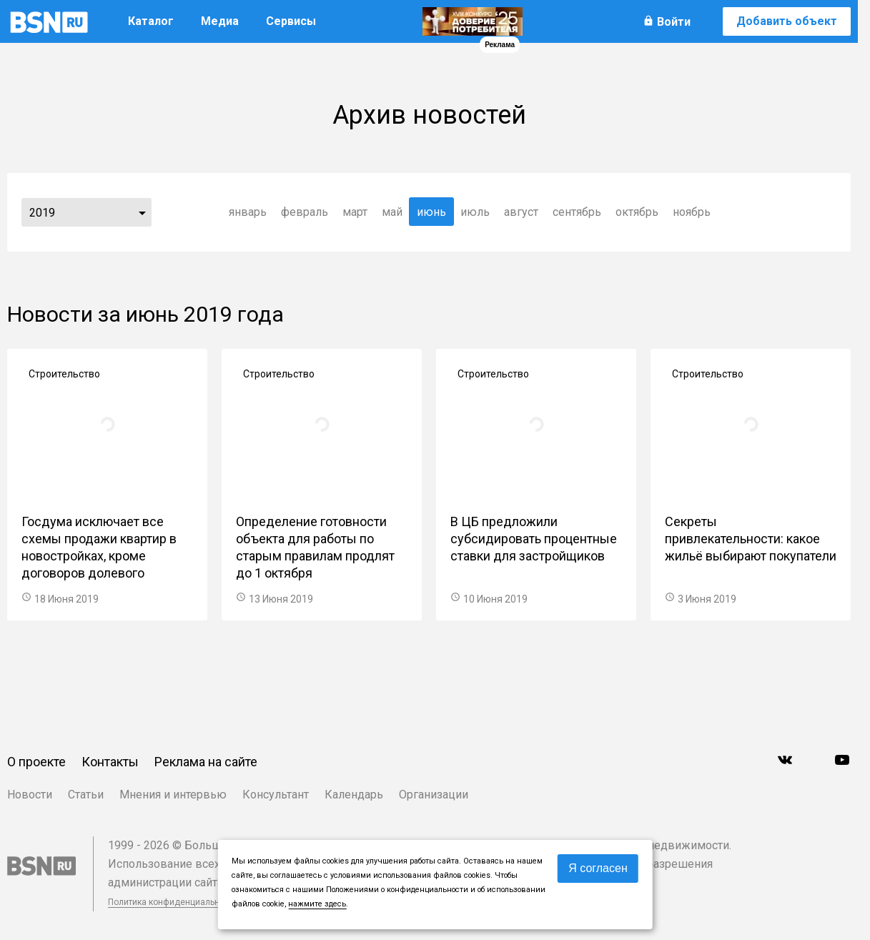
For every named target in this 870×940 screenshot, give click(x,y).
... (142, 212)
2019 (42, 212)
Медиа (220, 21)
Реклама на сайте (205, 761)
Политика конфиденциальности (173, 902)
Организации (433, 794)
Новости (29, 794)
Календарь (354, 794)
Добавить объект (786, 21)
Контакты (110, 761)
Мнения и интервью (173, 794)
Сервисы (291, 21)
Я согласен (598, 868)
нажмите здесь (317, 904)
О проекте (36, 761)
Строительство (64, 374)
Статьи (86, 794)
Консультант (275, 794)
